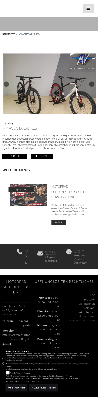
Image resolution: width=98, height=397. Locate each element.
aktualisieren (87, 316)
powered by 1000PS (82, 320)
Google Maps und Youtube (20, 373)
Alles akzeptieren (44, 387)
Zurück (15, 156)
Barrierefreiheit (86, 312)
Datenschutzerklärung (17, 360)
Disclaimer (89, 307)
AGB (93, 295)
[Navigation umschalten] (88, 8)
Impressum (88, 299)
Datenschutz (87, 303)
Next (91, 84)
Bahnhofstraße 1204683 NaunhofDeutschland (13, 310)
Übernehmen (16, 387)
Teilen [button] (41, 156)
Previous (6, 84)
